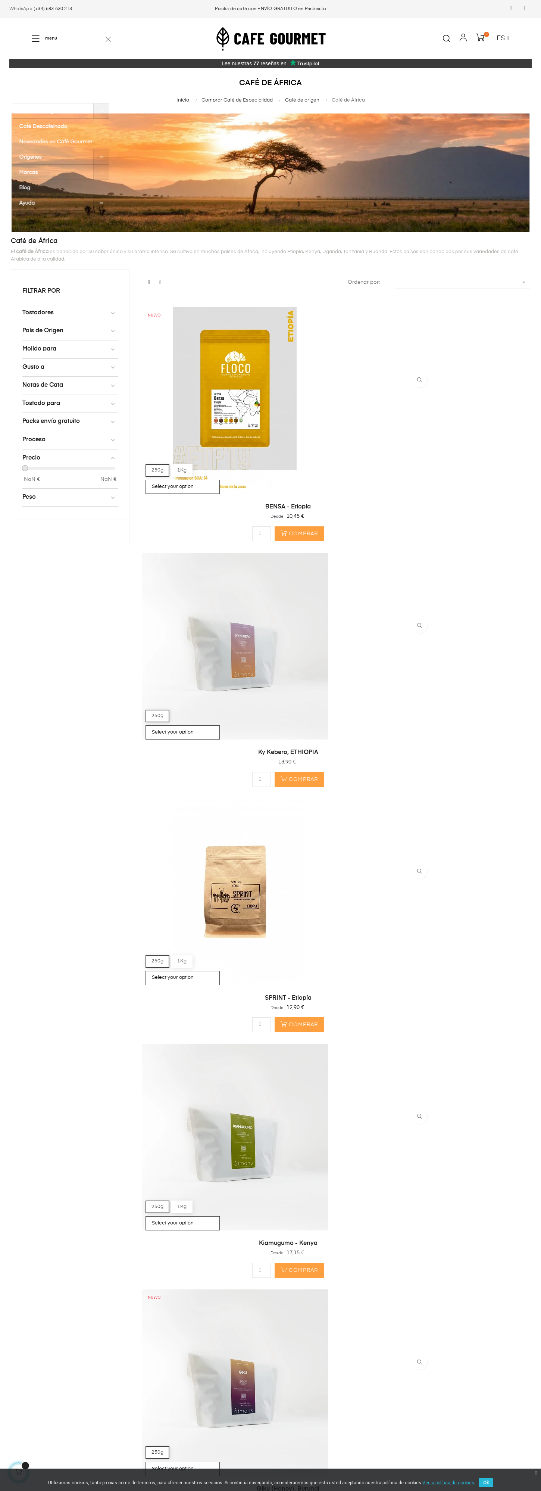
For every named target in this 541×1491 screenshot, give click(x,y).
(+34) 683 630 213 (53, 9)
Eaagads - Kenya (337, 794)
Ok (486, 1482)
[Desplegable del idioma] (503, 39)
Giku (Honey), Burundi (337, 617)
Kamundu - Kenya (203, 794)
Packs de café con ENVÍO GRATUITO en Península (270, 9)
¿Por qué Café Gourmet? (130, 1368)
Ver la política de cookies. (448, 1482)
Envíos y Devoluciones (336, 1467)
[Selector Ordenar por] (462, 282)
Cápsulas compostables (40, 1368)
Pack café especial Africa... (203, 1149)
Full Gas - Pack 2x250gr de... (471, 972)
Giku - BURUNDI (470, 794)
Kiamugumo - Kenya (203, 617)
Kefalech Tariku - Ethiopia (470, 617)
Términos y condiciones (217, 1467)
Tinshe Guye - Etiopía (203, 972)
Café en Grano (28, 1354)
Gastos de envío (119, 1381)
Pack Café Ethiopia (337, 972)
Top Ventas (23, 1395)
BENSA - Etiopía (203, 439)
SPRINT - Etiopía (470, 439)
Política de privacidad (277, 1467)
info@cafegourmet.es (214, 1384)
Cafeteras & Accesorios (38, 1381)
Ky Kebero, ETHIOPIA (337, 439)
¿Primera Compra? (123, 1354)
